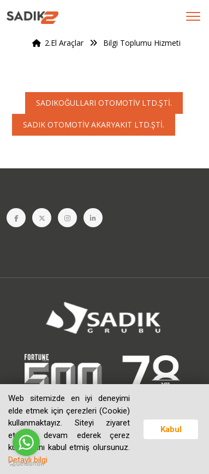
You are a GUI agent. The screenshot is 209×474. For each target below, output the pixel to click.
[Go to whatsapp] (26, 442)
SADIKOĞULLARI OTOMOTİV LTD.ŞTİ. (104, 103)
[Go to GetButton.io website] (26, 463)
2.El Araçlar (55, 43)
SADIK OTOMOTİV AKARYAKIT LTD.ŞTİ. (93, 124)
